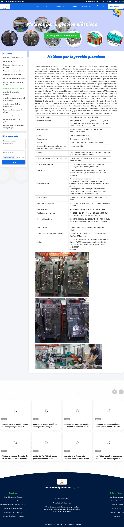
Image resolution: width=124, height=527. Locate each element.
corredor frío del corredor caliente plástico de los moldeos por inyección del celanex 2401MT (77, 457)
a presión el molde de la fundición (11, 93)
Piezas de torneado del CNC (12, 71)
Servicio (48, 6)
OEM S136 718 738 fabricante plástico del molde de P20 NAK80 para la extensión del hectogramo (45, 457)
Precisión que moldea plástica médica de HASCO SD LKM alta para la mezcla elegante (108, 425)
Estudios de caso (61, 6)
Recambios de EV (9, 61)
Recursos (73, 6)
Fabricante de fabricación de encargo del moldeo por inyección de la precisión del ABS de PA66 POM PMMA (45, 425)
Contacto (117, 516)
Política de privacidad (117, 512)
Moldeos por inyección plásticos (13, 88)
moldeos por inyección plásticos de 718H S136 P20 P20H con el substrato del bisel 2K (77, 425)
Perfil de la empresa (116, 497)
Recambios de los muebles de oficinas (13, 111)
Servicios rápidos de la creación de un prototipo (13, 127)
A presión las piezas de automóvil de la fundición (14, 99)
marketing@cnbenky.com (95, 1)
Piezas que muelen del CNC (12, 75)
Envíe (14, 162)
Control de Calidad (117, 505)
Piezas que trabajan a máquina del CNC (13, 66)
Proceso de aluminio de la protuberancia (11, 121)
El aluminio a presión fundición (13, 57)
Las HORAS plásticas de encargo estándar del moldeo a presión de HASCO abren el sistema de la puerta (109, 457)
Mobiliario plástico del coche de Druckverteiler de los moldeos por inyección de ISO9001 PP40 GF (15, 457)
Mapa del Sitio (116, 508)
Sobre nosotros (87, 6)
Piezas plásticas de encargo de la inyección (13, 83)
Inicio (39, 6)
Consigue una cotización (117, 6)
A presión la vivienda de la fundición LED (11, 105)
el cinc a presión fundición (11, 116)
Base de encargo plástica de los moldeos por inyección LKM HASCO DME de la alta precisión (15, 425)
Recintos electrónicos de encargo (14, 78)
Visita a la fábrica (116, 501)
